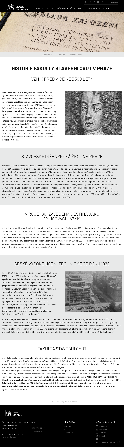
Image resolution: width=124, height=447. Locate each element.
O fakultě (61, 55)
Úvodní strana (47, 55)
